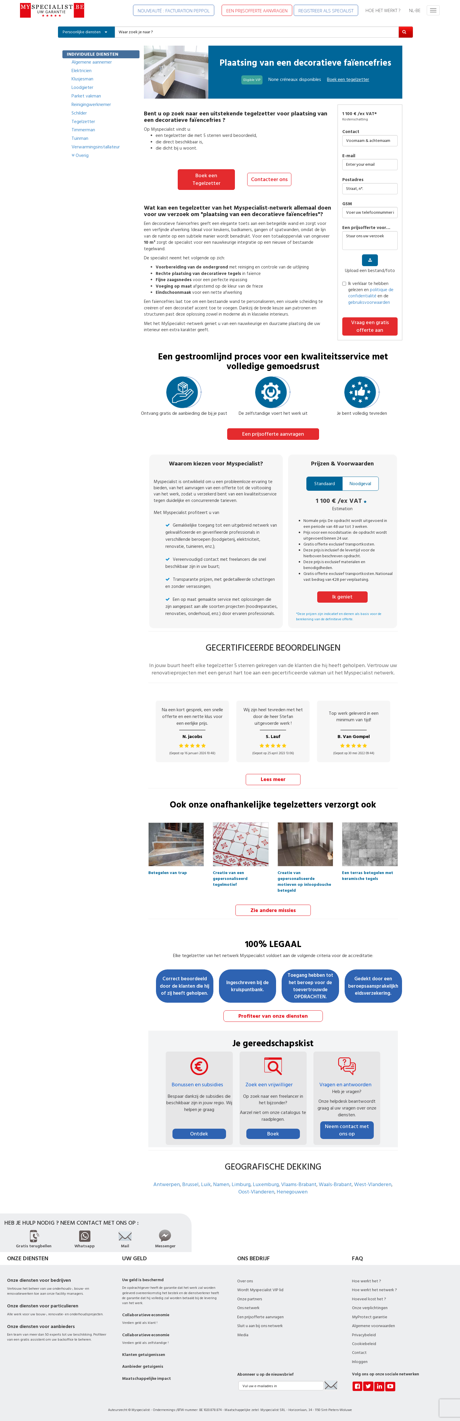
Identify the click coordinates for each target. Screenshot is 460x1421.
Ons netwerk (248, 1307)
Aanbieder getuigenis (142, 1366)
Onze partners (249, 1298)
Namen (221, 1183)
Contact (350, 132)
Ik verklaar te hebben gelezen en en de (367, 293)
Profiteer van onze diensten (273, 1015)
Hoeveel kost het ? (369, 1298)
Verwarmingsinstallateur (96, 147)
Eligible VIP (251, 79)
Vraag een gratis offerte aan (370, 326)
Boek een (348, 79)
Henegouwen (292, 1191)
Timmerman (83, 130)
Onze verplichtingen (370, 1307)
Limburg (241, 1183)
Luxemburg (266, 1183)
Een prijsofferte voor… (366, 228)
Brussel (190, 1183)
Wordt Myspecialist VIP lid (260, 1289)
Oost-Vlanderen (256, 1191)
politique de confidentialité (370, 293)
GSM (347, 204)
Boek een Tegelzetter (206, 179)
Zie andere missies (273, 909)
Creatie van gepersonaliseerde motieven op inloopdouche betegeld (304, 874)
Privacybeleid (364, 1334)
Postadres (352, 180)
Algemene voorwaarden (373, 1325)
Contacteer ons (269, 179)
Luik (206, 1183)
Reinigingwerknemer (91, 104)
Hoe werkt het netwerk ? (374, 1289)
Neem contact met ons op (347, 1129)
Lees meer (273, 779)
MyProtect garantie (369, 1316)
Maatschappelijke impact (146, 1378)
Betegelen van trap (167, 873)
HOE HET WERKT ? (383, 10)
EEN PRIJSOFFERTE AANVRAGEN (257, 11)
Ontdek (199, 1133)
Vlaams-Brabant (298, 1183)
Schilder (79, 113)
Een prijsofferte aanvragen (273, 433)
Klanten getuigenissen (143, 1354)
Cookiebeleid (364, 1343)
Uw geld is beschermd (143, 1279)
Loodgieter (82, 87)
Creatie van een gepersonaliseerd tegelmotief (230, 874)
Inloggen (360, 1361)
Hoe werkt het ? (366, 1281)
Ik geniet (342, 597)
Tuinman (80, 138)
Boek (273, 1133)
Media (242, 1334)
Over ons (245, 1281)
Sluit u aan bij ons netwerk (260, 1325)
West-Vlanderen (372, 1183)
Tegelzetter (83, 121)
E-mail (348, 156)
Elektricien (82, 70)
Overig (80, 155)
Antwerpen (166, 1183)
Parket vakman (86, 96)
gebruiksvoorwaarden (369, 302)
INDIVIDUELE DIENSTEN (92, 54)
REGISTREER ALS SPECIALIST (325, 11)
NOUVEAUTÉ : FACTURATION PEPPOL (174, 11)
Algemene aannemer (92, 62)
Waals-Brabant (335, 1183)
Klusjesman (82, 79)
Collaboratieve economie (145, 1314)
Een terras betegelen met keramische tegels (367, 874)
